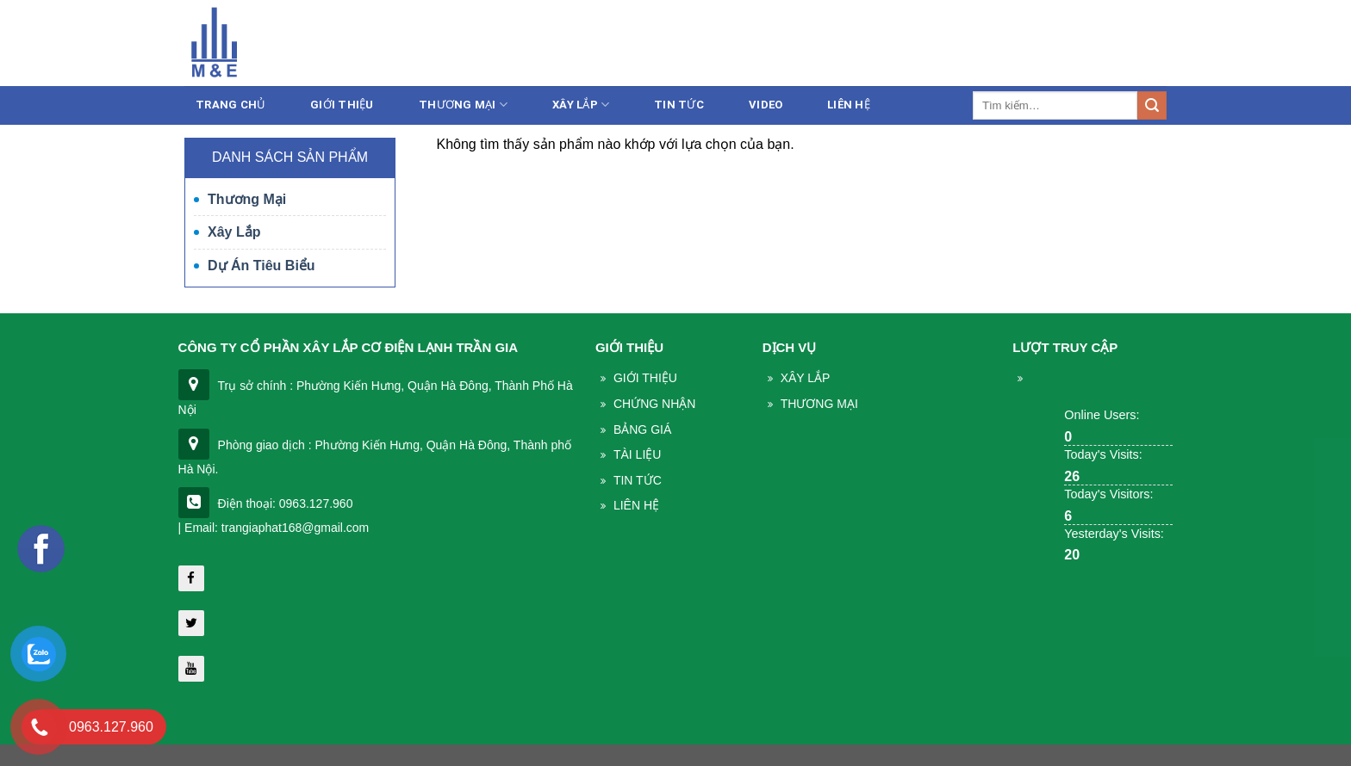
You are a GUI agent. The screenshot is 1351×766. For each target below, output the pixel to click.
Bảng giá (642, 429)
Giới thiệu (342, 104)
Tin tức (679, 104)
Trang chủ (230, 104)
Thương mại (463, 104)
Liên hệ (1144, 45)
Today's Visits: (1103, 454)
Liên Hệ (848, 104)
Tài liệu (637, 454)
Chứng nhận (654, 404)
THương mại (819, 404)
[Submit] (1152, 105)
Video (765, 104)
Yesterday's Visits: (1114, 534)
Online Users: (1101, 415)
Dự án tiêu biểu (261, 265)
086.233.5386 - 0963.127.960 (825, 45)
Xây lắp (580, 104)
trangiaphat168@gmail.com (1019, 45)
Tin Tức (637, 480)
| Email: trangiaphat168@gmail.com (274, 527)
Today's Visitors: (1108, 494)
